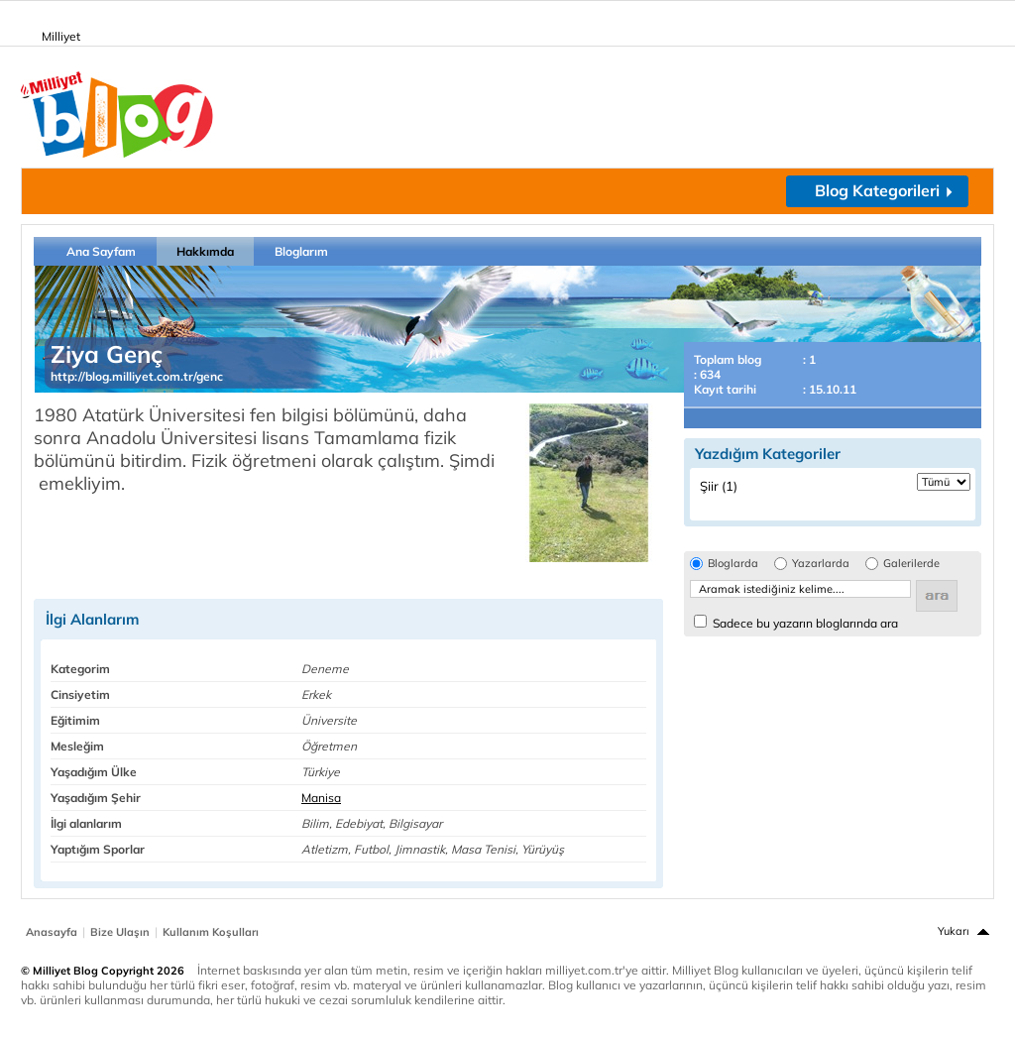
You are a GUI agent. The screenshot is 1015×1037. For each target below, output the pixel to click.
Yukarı (953, 931)
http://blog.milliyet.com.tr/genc (137, 376)
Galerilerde (911, 563)
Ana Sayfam (101, 251)
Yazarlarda (820, 563)
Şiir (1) (718, 486)
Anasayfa (51, 932)
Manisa (321, 797)
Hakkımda (205, 251)
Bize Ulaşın (120, 932)
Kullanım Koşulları (211, 932)
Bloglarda (733, 563)
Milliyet (53, 33)
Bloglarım (301, 251)
